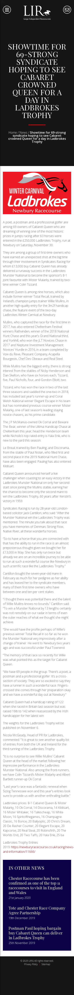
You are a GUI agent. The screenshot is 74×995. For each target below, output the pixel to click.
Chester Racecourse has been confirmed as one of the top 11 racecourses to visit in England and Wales (35, 885)
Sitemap (45, 964)
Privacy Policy (31, 964)
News (23, 132)
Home (12, 132)
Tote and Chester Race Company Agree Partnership (37, 910)
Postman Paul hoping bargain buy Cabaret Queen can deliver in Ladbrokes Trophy (35, 933)
